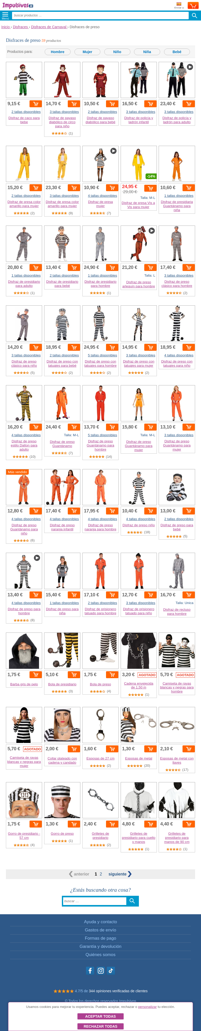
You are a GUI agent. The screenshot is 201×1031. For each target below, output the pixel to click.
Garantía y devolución (100, 946)
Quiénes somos (100, 954)
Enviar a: (179, 6)
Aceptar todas (100, 1016)
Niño (117, 52)
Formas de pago (100, 938)
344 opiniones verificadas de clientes (118, 991)
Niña (147, 52)
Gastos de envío (100, 930)
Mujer (87, 52)
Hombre (57, 52)
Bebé (177, 52)
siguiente (120, 874)
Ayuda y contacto (100, 921)
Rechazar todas (100, 1026)
